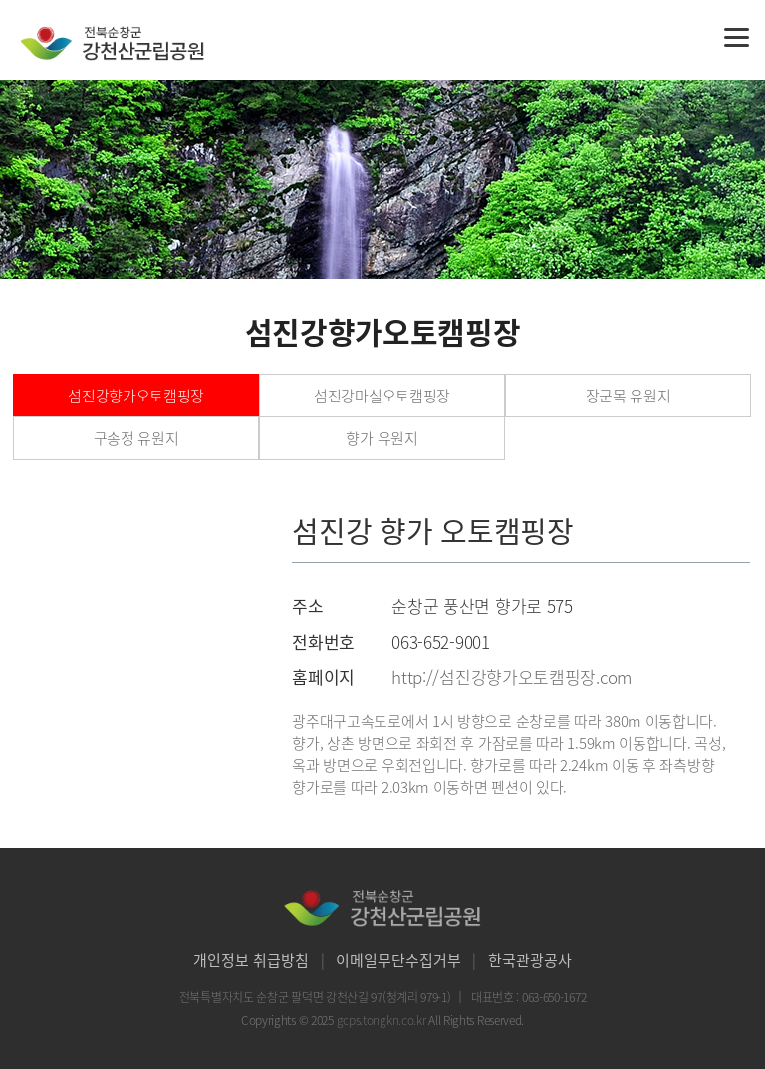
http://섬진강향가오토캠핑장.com (511, 677)
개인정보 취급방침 (251, 960)
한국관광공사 (530, 960)
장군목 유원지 (628, 395)
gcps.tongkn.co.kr (383, 1020)
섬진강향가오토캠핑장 (136, 395)
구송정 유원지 (136, 438)
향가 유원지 (381, 438)
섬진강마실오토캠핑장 (382, 395)
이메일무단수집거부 (398, 960)
